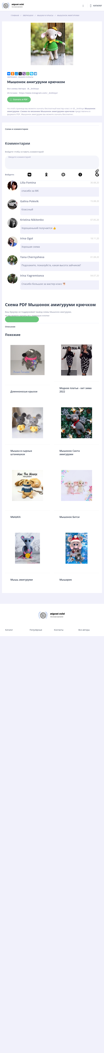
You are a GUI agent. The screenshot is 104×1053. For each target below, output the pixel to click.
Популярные (36, 629)
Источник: (12, 93)
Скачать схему (21, 319)
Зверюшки (12, 77)
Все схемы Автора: (16, 88)
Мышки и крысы (25, 77)
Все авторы (84, 629)
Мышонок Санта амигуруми (69, 452)
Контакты (58, 629)
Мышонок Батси (69, 517)
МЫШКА (15, 517)
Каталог (9, 629)
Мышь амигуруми (21, 579)
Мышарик (65, 579)
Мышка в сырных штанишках (21, 452)
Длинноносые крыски (23, 391)
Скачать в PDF (18, 99)
